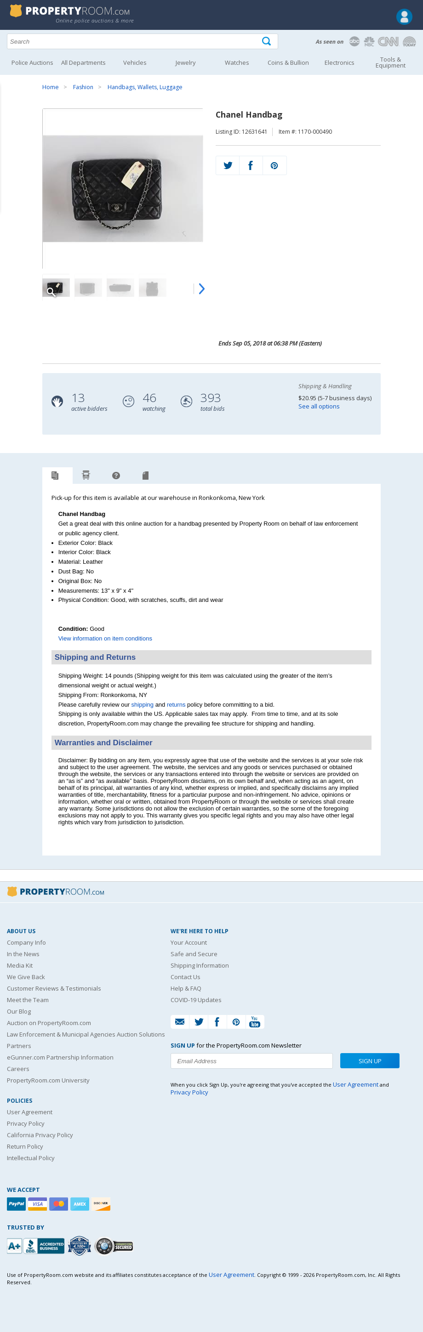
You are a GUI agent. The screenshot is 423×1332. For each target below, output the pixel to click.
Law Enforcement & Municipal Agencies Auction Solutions (86, 1034)
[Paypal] (17, 1204)
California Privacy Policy (40, 1135)
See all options (319, 406)
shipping (142, 704)
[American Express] (80, 1204)
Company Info (26, 942)
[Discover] (102, 1204)
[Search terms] (142, 41)
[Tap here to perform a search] (267, 41)
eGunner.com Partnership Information (60, 1057)
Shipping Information (200, 965)
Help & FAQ (186, 988)
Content (9, 117)
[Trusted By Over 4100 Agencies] (80, 1246)
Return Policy (25, 1146)
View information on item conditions (105, 638)
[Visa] (38, 1204)
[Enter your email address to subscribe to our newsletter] (252, 1061)
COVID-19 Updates (196, 1000)
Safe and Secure (194, 954)
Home (50, 87)
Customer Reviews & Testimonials (54, 988)
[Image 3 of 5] (120, 287)
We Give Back (26, 977)
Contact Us (185, 977)
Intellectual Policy (31, 1158)
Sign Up (370, 1061)
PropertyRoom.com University (48, 1080)
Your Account (189, 942)
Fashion (83, 87)
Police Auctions (32, 62)
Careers (18, 1069)
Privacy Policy (26, 1123)
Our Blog (19, 1011)
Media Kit (20, 965)
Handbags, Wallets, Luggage (145, 87)
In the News (23, 954)
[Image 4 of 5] (152, 287)
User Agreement (29, 1112)
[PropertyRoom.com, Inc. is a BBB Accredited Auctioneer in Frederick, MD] (37, 1245)
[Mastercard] (59, 1204)
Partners (19, 1046)
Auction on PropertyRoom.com (49, 1023)
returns (176, 704)
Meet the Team (28, 1000)
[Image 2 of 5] (88, 287)
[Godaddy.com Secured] (115, 1246)
